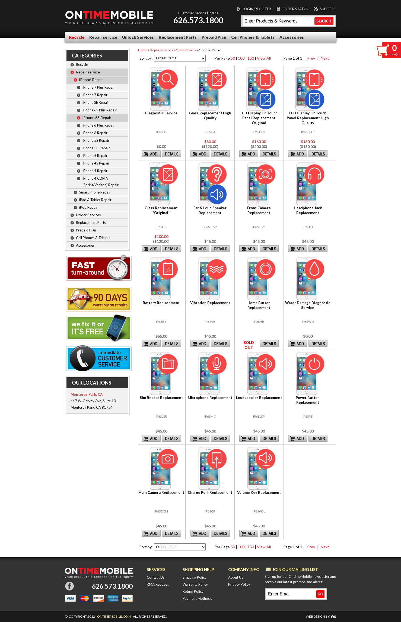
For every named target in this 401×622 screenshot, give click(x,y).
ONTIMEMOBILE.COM (114, 616)
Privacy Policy (239, 584)
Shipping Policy (194, 577)
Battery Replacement (161, 303)
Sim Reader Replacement (161, 397)
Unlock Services (138, 37)
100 (241, 58)
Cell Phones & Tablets (253, 37)
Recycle (76, 37)
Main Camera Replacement (161, 492)
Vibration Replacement (210, 303)
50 (233, 58)
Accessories (291, 37)
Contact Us (155, 577)
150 (250, 58)
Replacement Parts (178, 37)
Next (324, 58)
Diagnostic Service (161, 113)
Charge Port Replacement (210, 492)
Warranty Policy (195, 584)
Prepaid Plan (214, 37)
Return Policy (193, 591)
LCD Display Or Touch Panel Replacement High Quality (308, 118)
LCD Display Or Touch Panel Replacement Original (259, 118)
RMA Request (157, 584)
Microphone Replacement (210, 397)
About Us (235, 577)
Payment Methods (197, 598)
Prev (310, 58)
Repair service (103, 37)
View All (264, 58)
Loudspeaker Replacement (259, 397)
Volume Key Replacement (259, 492)
